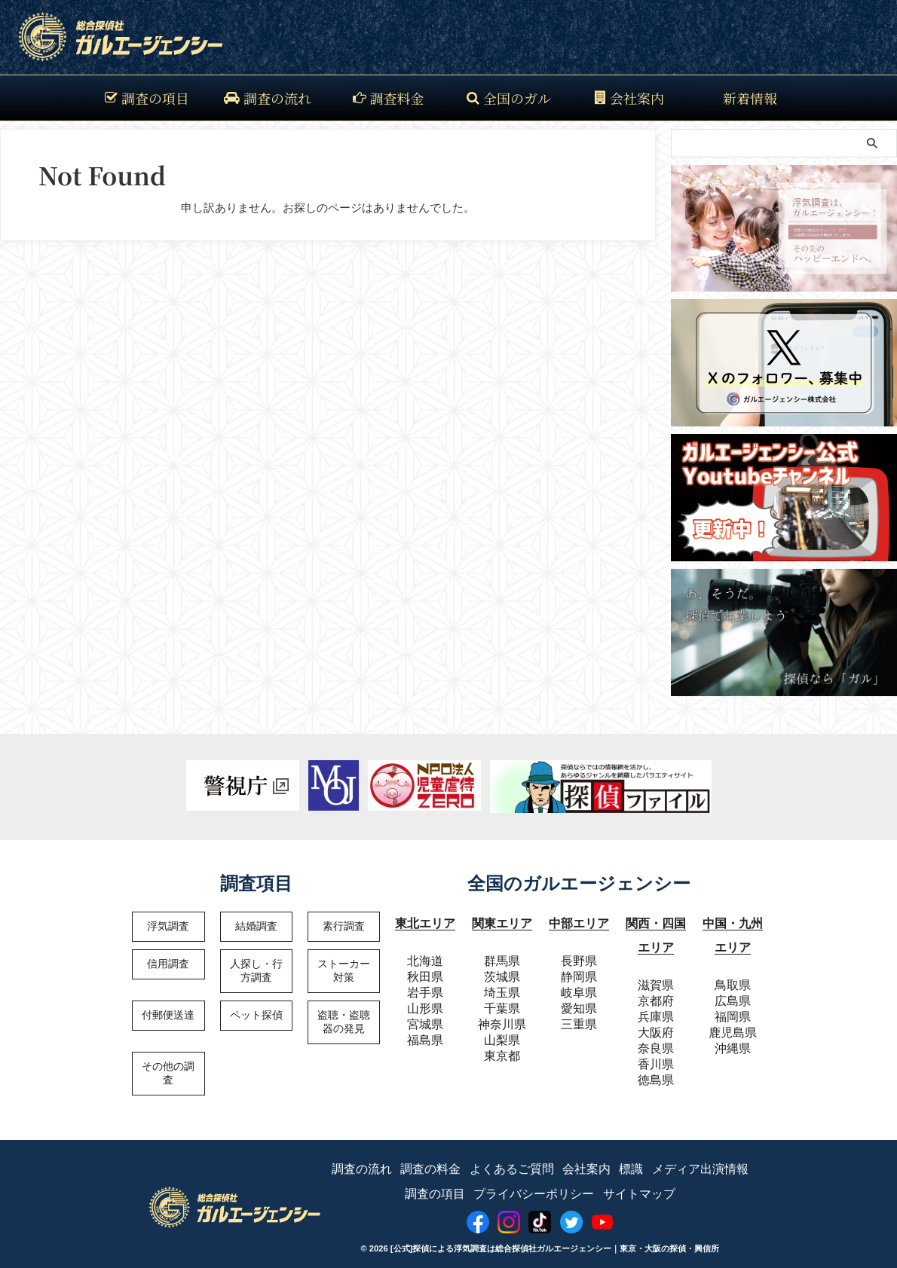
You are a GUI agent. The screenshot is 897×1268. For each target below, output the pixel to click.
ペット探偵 (256, 1015)
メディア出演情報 (700, 1162)
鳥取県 (733, 977)
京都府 (656, 993)
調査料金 (388, 98)
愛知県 (579, 1004)
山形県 (425, 1004)
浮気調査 (168, 926)
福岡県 (733, 1009)
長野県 (579, 957)
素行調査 (344, 926)
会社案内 (629, 98)
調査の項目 (147, 98)
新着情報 (750, 98)
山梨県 (502, 1036)
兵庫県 (656, 1009)
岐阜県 (579, 988)
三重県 (579, 1020)
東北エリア (425, 921)
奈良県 (656, 1040)
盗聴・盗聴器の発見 (343, 1021)
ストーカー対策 (343, 970)
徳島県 (656, 1072)
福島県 (425, 1036)
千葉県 (502, 1004)
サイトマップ (639, 1186)
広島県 (733, 993)
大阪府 (656, 1025)
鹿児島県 (733, 1025)
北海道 (425, 957)
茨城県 (502, 973)
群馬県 (502, 957)
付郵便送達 (168, 1015)
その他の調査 (168, 1073)
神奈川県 (502, 1020)
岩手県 (425, 988)
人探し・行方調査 (256, 970)
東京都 (502, 1052)
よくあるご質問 (512, 1162)
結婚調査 (256, 926)
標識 (631, 1162)
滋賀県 (656, 977)
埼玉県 (502, 988)
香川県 (656, 1056)
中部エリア (579, 921)
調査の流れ (267, 98)
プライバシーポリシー (533, 1186)
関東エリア (502, 921)
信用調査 (168, 964)
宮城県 (425, 1020)
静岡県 (579, 973)
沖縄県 (733, 1040)
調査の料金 (430, 1162)
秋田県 (425, 973)
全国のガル (509, 98)
